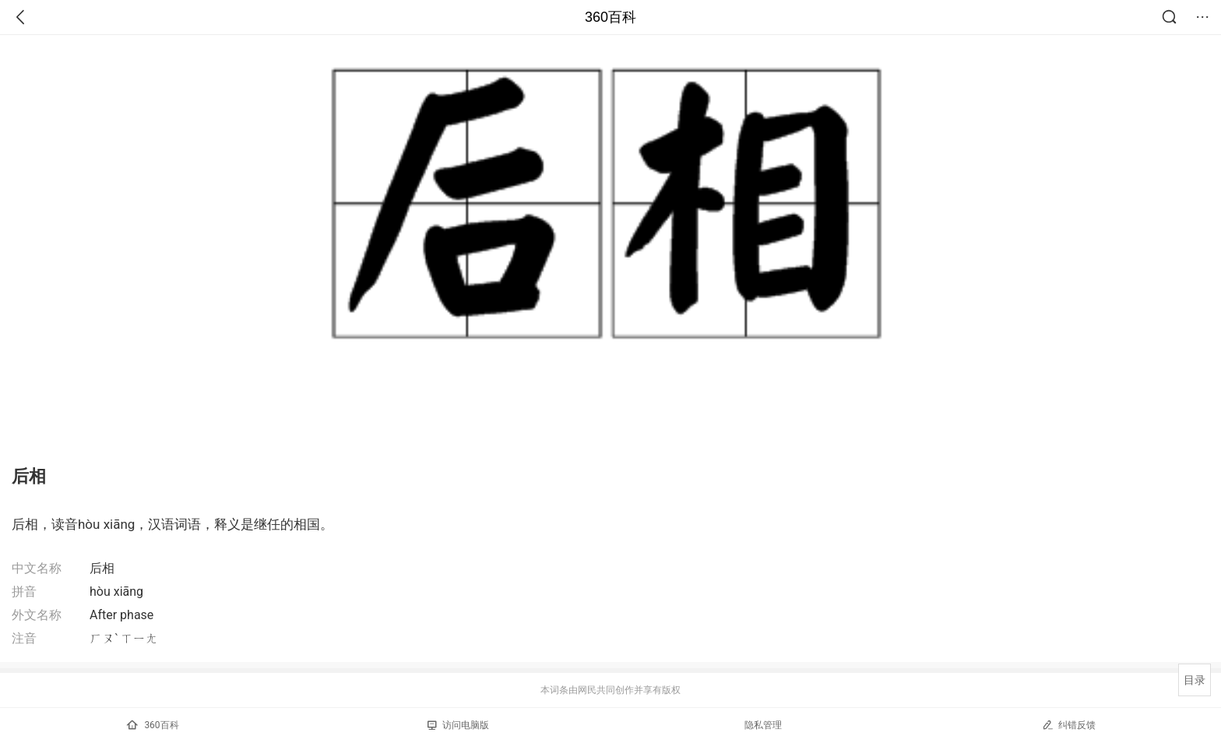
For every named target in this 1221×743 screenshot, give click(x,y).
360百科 (610, 17)
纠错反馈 (1069, 725)
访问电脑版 (458, 725)
